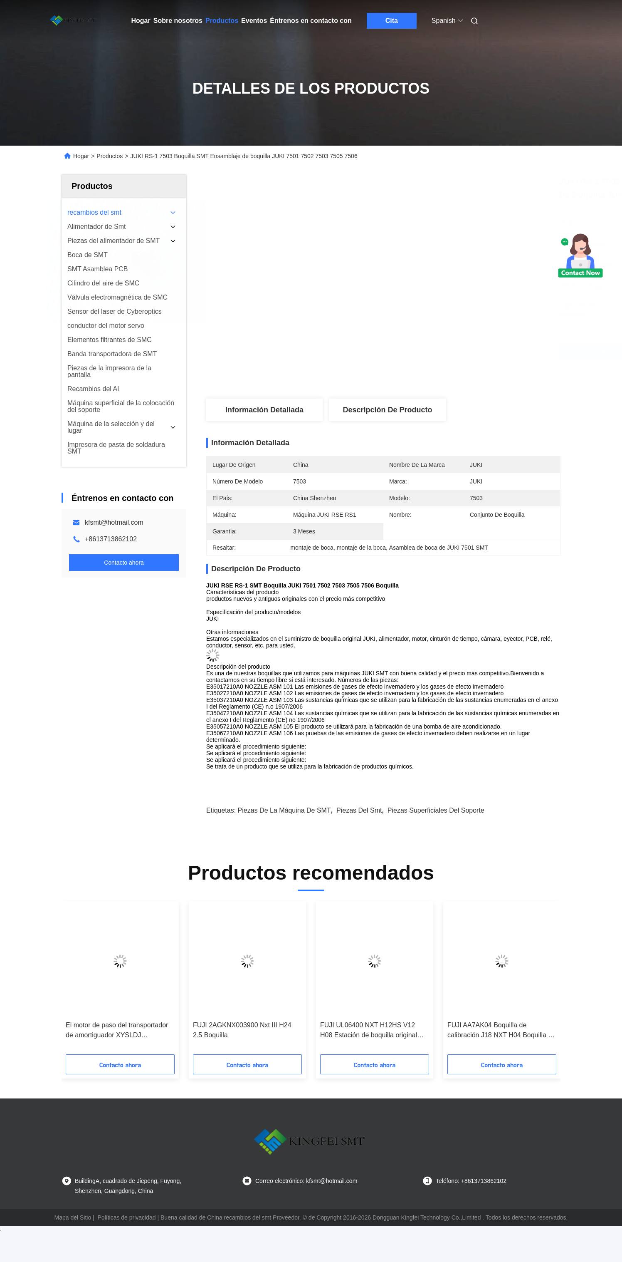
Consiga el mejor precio (428, 351)
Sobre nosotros (177, 20)
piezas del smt (359, 810)
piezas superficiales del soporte (436, 810)
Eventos (254, 20)
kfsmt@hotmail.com (114, 522)
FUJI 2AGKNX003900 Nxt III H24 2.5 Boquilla (242, 1030)
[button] (84, 981)
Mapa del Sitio (72, 1217)
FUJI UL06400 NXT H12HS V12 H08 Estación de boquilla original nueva (368, 1031)
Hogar (141, 20)
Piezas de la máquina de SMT (284, 810)
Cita (391, 20)
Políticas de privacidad (127, 1217)
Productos (221, 20)
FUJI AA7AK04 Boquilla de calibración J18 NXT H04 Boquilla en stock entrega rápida (501, 1031)
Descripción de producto (387, 410)
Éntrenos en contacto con (310, 20)
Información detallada (264, 410)
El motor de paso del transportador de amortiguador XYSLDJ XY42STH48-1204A (117, 1031)
